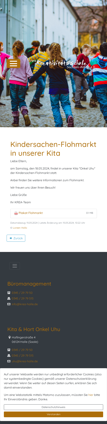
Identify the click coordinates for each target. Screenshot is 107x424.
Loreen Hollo (20, 227)
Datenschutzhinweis (53, 407)
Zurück (16, 238)
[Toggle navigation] (15, 266)
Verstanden (53, 414)
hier (90, 395)
